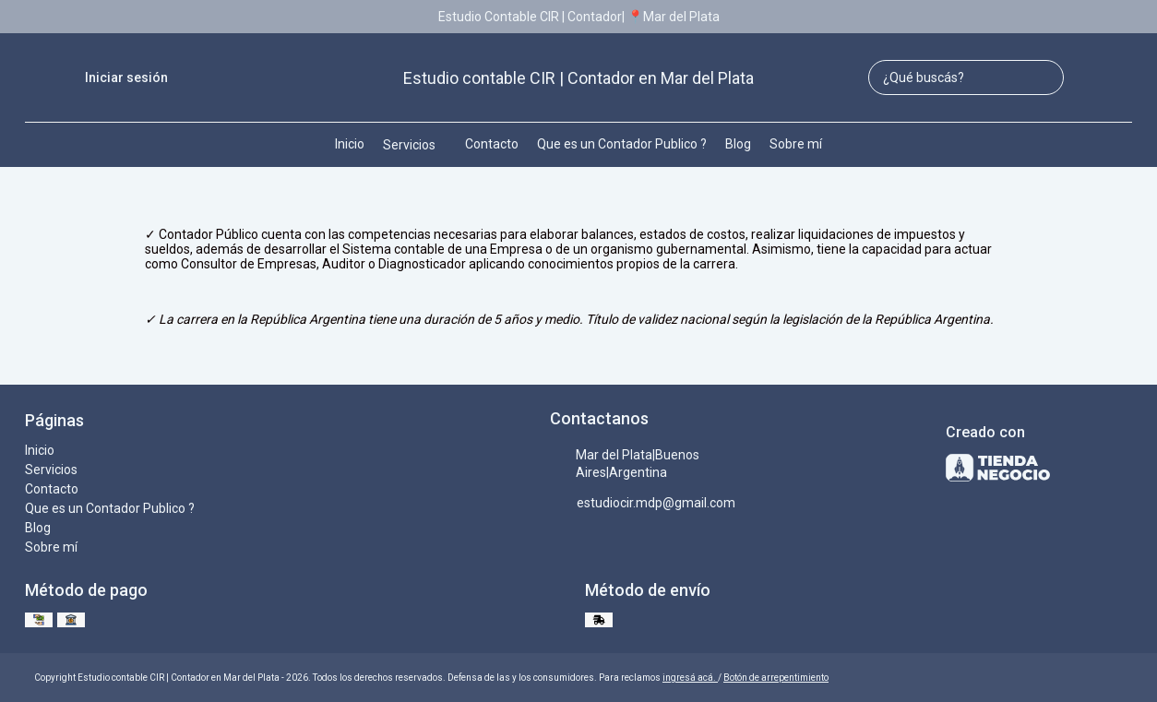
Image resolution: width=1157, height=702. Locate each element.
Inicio (349, 144)
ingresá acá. (690, 677)
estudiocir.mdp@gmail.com (642, 504)
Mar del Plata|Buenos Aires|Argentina (624, 463)
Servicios (418, 145)
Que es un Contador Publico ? (622, 144)
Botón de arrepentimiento (776, 677)
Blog (738, 144)
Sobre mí (795, 144)
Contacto (492, 144)
